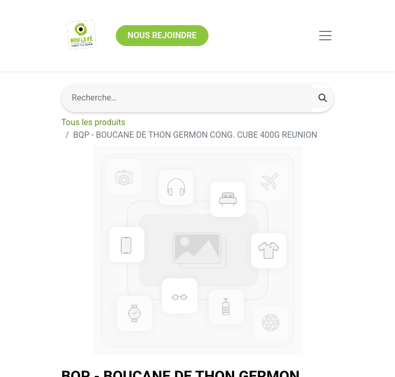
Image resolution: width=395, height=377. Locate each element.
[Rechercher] (323, 98)
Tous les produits (93, 122)
